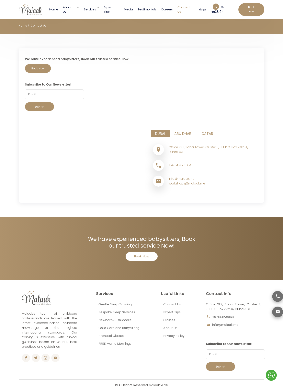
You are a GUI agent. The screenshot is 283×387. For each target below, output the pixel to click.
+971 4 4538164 (180, 165)
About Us (67, 9)
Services (90, 9)
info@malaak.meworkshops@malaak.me (187, 181)
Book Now (141, 256)
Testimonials (147, 9)
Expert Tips (108, 9)
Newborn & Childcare (114, 320)
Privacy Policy (174, 336)
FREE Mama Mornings (114, 343)
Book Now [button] (251, 9)
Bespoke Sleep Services (116, 312)
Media (128, 9)
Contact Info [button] (219, 293)
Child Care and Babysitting (118, 328)
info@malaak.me (222, 324)
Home (53, 9)
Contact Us (183, 9)
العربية (203, 9)
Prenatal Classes (111, 336)
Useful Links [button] (172, 293)
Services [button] (104, 293)
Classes (169, 320)
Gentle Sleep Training (115, 304)
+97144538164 (220, 317)
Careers (167, 9)
